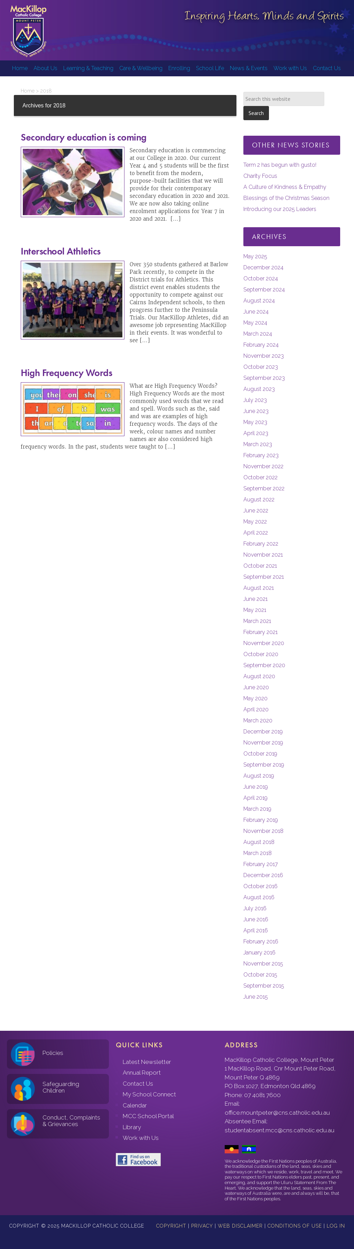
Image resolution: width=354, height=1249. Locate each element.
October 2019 (260, 753)
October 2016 (260, 886)
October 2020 (260, 654)
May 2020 (255, 698)
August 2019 (258, 775)
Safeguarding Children (61, 1087)
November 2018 (263, 831)
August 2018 (258, 842)
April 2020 (256, 709)
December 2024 (263, 267)
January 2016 (259, 952)
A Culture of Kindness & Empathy (284, 187)
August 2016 (258, 897)
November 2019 (263, 742)
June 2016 (255, 919)
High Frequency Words (66, 373)
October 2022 (260, 477)
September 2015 (263, 985)
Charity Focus (260, 176)
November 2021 (263, 554)
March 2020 (257, 720)
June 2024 (256, 311)
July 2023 (255, 400)
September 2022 (264, 488)
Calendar (135, 1105)
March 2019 (257, 809)
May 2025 (255, 256)
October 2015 (260, 974)
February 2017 (260, 864)
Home (28, 91)
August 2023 (259, 389)
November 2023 (263, 356)
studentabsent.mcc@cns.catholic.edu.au (279, 1130)
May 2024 (255, 322)
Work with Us (141, 1137)
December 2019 (263, 731)
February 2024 (261, 345)
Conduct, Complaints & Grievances (71, 1120)
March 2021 (257, 621)
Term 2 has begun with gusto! (279, 165)
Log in (336, 1226)
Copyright (171, 1226)
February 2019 (260, 820)
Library (132, 1127)
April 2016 (255, 930)
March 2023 (257, 444)
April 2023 (255, 433)
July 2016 (255, 908)
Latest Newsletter (147, 1061)
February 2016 (260, 941)
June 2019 (255, 787)
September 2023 (264, 378)
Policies (53, 1052)
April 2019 (255, 798)
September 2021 (263, 577)
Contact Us (138, 1083)
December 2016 (263, 875)
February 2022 (260, 543)
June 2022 (255, 510)
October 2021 (260, 566)
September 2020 (264, 665)
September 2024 (264, 289)
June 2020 (256, 687)
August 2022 (258, 499)
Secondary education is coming (84, 137)
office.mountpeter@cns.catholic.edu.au (277, 1112)
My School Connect (149, 1094)
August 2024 (259, 300)
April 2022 (255, 532)
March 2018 (257, 853)
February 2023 (261, 455)
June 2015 (255, 996)
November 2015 (263, 963)
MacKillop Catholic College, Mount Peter (28, 31)
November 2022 (263, 466)
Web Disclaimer (240, 1226)
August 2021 (258, 588)
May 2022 (255, 521)
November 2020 (263, 643)
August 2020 (259, 676)
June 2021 (255, 599)
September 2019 (263, 764)
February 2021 (260, 632)
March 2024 (257, 333)
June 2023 (256, 411)
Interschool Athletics (61, 251)
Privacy (202, 1226)
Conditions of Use (295, 1226)
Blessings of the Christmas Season (286, 198)
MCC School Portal (148, 1116)
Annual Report (142, 1072)
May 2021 (254, 610)
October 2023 (260, 367)
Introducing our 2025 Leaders (279, 209)
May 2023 (255, 422)
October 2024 (260, 278)
